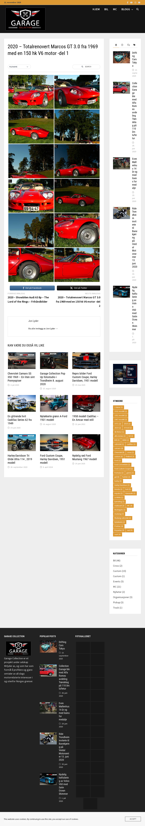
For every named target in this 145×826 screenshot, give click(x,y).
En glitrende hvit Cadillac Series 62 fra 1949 (20, 420)
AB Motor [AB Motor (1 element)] (119, 432)
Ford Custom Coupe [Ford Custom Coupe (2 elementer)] (123, 469)
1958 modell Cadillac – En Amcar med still (85, 418)
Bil (106, 9)
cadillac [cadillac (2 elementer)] (131, 444)
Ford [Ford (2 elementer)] (117, 460)
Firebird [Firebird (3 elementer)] (130, 456)
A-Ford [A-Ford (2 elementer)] (128, 428)
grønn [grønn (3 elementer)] (130, 473)
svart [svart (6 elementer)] (117, 534)
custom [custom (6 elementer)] (118, 456)
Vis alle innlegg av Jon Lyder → (43, 328)
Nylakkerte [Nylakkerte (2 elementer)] (119, 522)
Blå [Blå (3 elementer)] (117, 440)
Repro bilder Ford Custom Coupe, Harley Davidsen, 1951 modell (85, 377)
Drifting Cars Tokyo (134, 59)
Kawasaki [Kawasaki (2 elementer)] (130, 493)
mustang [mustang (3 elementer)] (119, 514)
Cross (116, 565)
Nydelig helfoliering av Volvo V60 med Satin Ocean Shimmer (134, 308)
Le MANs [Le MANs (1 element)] (118, 497)
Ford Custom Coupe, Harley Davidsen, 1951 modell (52, 459)
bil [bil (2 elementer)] (131, 436)
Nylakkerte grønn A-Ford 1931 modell (53, 418)
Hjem (96, 9)
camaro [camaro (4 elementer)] (118, 448)
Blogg (125, 9)
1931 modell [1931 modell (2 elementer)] (120, 411)
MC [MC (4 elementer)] (129, 505)
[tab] (116, 45)
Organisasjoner (121, 597)
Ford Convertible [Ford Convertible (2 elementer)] (122, 464)
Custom (117, 571)
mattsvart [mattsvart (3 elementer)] (119, 505)
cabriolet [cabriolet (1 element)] (119, 444)
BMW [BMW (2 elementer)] (126, 440)
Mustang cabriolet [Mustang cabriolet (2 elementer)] (122, 518)
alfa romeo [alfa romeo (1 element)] (120, 436)
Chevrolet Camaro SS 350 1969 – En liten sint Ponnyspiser (21, 377)
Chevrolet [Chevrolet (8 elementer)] (119, 452)
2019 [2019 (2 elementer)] (117, 428)
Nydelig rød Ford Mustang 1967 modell (84, 457)
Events (116, 581)
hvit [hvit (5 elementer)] (128, 489)
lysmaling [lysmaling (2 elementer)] (119, 501)
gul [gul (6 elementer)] (116, 477)
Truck (116, 607)
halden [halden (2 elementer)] (126, 477)
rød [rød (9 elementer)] (130, 530)
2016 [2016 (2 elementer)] (127, 423)
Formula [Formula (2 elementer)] (118, 473)
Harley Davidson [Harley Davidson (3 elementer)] (122, 485)
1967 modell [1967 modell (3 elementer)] (120, 419)
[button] (19, 67)
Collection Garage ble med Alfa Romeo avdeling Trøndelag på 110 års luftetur (134, 111)
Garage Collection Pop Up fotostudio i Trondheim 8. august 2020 (52, 379)
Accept (133, 819)
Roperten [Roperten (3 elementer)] (119, 530)
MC (115, 9)
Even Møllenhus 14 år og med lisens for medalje (134, 173)
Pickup (116, 602)
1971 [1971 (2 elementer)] (117, 423)
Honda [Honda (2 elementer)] (118, 489)
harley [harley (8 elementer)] (118, 481)
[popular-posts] (116, 45)
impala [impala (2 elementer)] (118, 493)
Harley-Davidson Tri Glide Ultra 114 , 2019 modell (20, 459)
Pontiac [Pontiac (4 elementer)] (118, 526)
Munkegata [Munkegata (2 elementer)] (119, 510)
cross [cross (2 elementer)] (130, 452)
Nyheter (117, 592)
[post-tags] (134, 45)
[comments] (128, 45)
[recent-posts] (122, 45)
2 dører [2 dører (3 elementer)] (118, 407)
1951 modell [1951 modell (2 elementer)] (120, 415)
